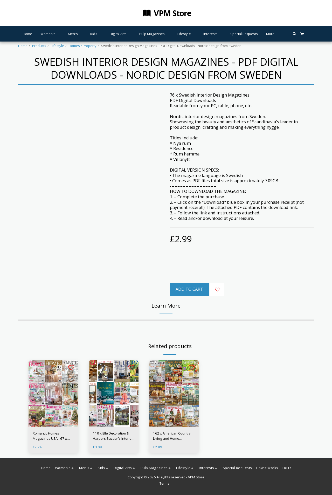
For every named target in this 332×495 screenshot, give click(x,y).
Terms (164, 483)
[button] (294, 33)
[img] (53, 393)
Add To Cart (189, 289)
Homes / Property (82, 45)
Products (39, 45)
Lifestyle (57, 45)
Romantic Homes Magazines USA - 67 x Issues (50, 436)
